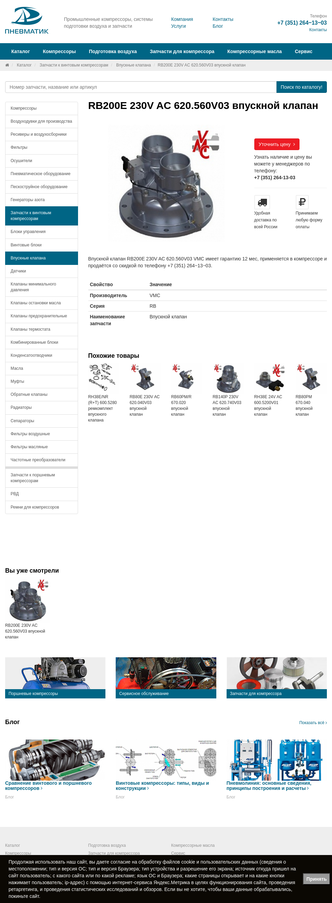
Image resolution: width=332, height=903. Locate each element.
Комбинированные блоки (34, 342)
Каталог (24, 65)
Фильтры (19, 147)
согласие (120, 862)
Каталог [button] (20, 51)
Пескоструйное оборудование (39, 186)
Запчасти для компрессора (182, 51)
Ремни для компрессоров (35, 507)
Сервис (303, 51)
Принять (316, 879)
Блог (218, 26)
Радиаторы (21, 407)
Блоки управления (28, 231)
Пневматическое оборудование (41, 173)
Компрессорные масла (254, 51)
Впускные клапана (133, 65)
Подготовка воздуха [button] (113, 51)
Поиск (301, 87)
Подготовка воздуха (107, 845)
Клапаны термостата (30, 329)
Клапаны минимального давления (33, 287)
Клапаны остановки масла (36, 303)
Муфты (17, 381)
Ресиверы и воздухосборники (39, 134)
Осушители (21, 160)
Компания (182, 19)
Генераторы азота (28, 199)
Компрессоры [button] (59, 51)
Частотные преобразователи (38, 459)
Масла (17, 368)
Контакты (223, 19)
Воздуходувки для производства (41, 121)
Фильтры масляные (29, 446)
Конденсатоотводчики (31, 355)
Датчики (18, 271)
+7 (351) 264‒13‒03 (302, 23)
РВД (15, 493)
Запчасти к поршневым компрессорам (33, 478)
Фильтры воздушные (30, 433)
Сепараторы (22, 420)
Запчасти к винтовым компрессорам (74, 65)
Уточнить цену (277, 144)
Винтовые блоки (26, 245)
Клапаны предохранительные (39, 316)
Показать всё (313, 722)
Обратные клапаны (29, 394)
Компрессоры (24, 108)
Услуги (178, 26)
